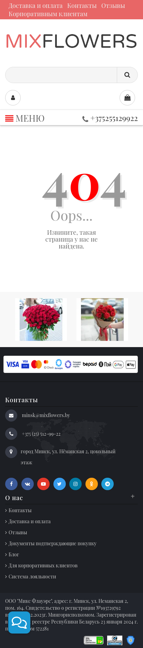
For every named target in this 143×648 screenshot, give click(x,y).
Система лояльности (32, 576)
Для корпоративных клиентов (43, 565)
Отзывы (113, 5)
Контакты (82, 5)
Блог (14, 554)
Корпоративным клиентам (48, 14)
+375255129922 (110, 117)
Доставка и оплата (36, 5)
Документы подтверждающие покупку (52, 543)
